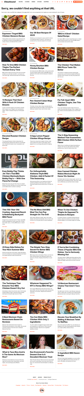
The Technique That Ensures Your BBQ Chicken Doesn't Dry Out (13, 285)
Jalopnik (23, 385)
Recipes (21, 1)
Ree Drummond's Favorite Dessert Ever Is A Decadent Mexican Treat (41, 354)
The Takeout (65, 385)
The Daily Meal (58, 385)
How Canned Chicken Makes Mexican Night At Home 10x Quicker (69, 173)
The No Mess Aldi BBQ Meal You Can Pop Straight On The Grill (40, 212)
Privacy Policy (47, 377)
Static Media (34, 379)
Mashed (44, 385)
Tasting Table (51, 385)
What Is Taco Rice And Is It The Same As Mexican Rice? (13, 354)
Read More (4, 44)
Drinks (33, 1)
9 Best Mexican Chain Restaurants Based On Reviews (12, 319)
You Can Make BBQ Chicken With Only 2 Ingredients (39, 319)
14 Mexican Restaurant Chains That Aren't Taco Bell (69, 285)
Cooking (27, 1)
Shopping (46, 1)
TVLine (28, 385)
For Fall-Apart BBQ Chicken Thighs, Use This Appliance (69, 102)
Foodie (32, 385)
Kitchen (39, 1)
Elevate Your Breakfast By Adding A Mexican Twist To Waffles (69, 319)
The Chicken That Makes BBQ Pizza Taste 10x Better (69, 67)
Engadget (18, 385)
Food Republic (38, 385)
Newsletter (78, 1)
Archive (40, 377)
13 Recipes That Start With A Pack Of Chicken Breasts (13, 102)
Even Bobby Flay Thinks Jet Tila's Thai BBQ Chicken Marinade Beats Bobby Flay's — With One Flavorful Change (13, 176)
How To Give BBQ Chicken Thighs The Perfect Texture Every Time (14, 67)
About (34, 377)
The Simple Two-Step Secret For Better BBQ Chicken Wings (40, 249)
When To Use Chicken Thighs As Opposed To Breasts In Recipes (68, 212)
